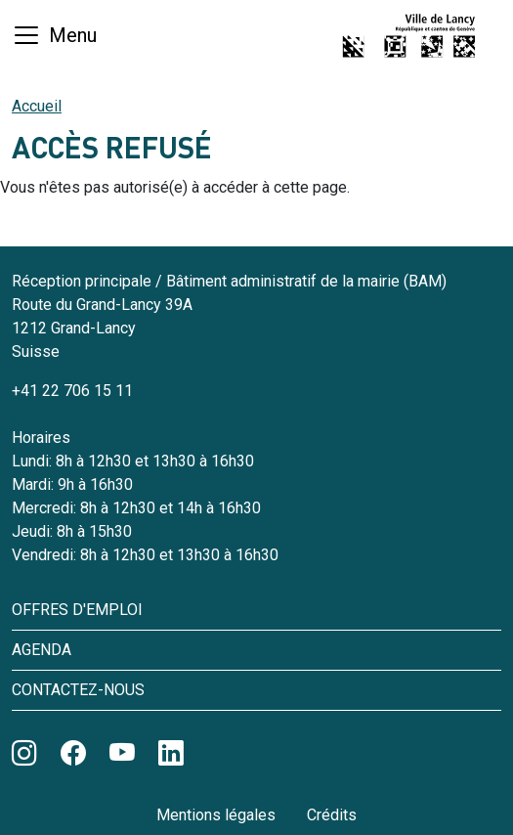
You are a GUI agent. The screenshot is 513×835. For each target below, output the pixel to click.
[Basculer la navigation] (54, 35)
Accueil (37, 106)
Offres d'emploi (77, 609)
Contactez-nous (78, 690)
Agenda (41, 649)
